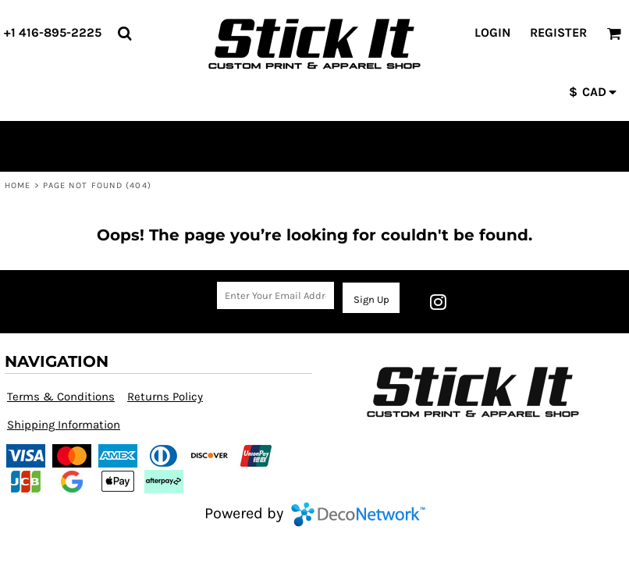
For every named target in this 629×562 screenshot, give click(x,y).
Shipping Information (63, 425)
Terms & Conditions (61, 396)
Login (492, 32)
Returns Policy (165, 396)
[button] (124, 33)
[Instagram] (437, 302)
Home (17, 185)
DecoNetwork (358, 514)
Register (558, 32)
